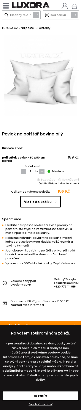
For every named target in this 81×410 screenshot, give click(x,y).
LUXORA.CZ (10, 28)
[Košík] (74, 6)
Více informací (33, 305)
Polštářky (44, 28)
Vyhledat (36, 15)
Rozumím (40, 395)
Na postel (28, 28)
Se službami (68, 179)
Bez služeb (46, 179)
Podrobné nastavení (40, 404)
